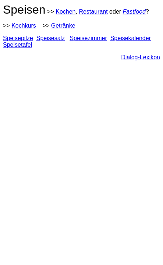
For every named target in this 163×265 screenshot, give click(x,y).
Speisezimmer (88, 38)
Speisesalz (50, 38)
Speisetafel (17, 45)
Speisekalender (130, 38)
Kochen (65, 11)
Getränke (63, 25)
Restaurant (93, 11)
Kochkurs (23, 25)
